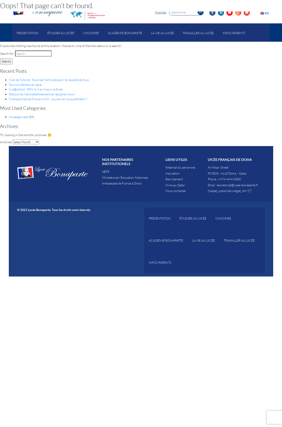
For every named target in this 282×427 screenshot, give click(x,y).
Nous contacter (175, 191)
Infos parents (234, 33)
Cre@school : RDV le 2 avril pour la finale (36, 89)
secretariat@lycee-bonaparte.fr (237, 185)
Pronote (160, 12)
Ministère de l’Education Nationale (125, 177)
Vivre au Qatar (175, 185)
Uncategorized (18, 117)
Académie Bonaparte (125, 33)
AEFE (105, 171)
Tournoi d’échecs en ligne (25, 85)
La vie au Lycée (162, 33)
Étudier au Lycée (60, 33)
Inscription (172, 173)
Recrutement (174, 179)
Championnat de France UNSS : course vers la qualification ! (48, 99)
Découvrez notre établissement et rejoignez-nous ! (42, 94)
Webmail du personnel (180, 167)
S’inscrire (91, 33)
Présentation (28, 33)
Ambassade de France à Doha (121, 183)
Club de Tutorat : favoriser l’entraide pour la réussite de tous (49, 80)
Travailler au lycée (198, 33)
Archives (5, 142)
